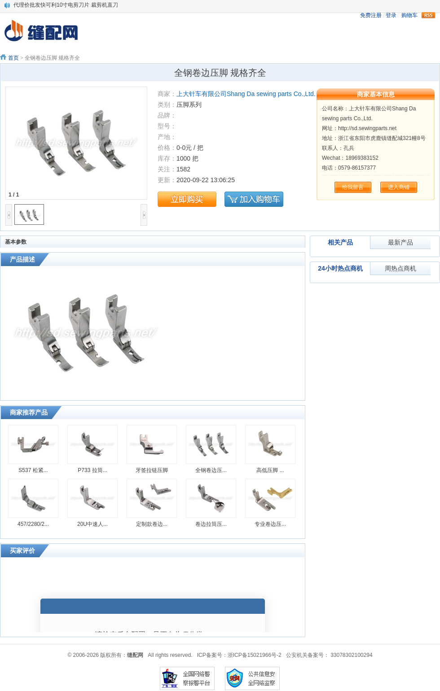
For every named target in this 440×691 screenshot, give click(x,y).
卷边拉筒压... (211, 524)
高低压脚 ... (270, 470)
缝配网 (135, 655)
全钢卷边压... (211, 470)
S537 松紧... (33, 470)
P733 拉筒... (92, 470)
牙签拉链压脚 (152, 470)
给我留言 (353, 187)
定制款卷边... (151, 524)
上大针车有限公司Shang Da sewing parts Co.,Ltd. (246, 93)
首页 (13, 58)
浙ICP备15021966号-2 (255, 655)
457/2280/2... (33, 524)
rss (428, 15)
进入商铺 (398, 187)
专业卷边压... (270, 524)
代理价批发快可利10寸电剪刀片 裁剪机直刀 (65, 5)
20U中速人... (92, 524)
